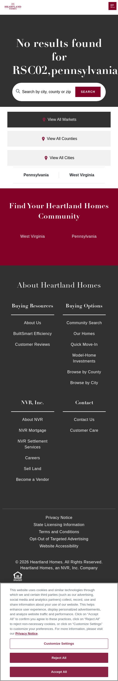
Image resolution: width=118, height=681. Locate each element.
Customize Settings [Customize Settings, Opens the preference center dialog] (59, 643)
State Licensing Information (59, 525)
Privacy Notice (59, 517)
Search (88, 92)
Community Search (84, 323)
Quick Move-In (84, 344)
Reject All (59, 658)
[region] (59, 632)
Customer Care (84, 430)
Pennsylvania (36, 175)
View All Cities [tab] (59, 158)
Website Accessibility (59, 546)
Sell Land (32, 469)
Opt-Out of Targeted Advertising (59, 539)
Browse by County (84, 372)
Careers (32, 458)
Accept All (59, 672)
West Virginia (81, 175)
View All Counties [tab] (59, 139)
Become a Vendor (32, 479)
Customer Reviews (32, 344)
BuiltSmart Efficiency (32, 334)
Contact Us (84, 419)
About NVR (32, 419)
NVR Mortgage (32, 430)
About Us (32, 323)
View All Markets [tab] (59, 119)
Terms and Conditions (59, 532)
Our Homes (84, 334)
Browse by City (84, 383)
